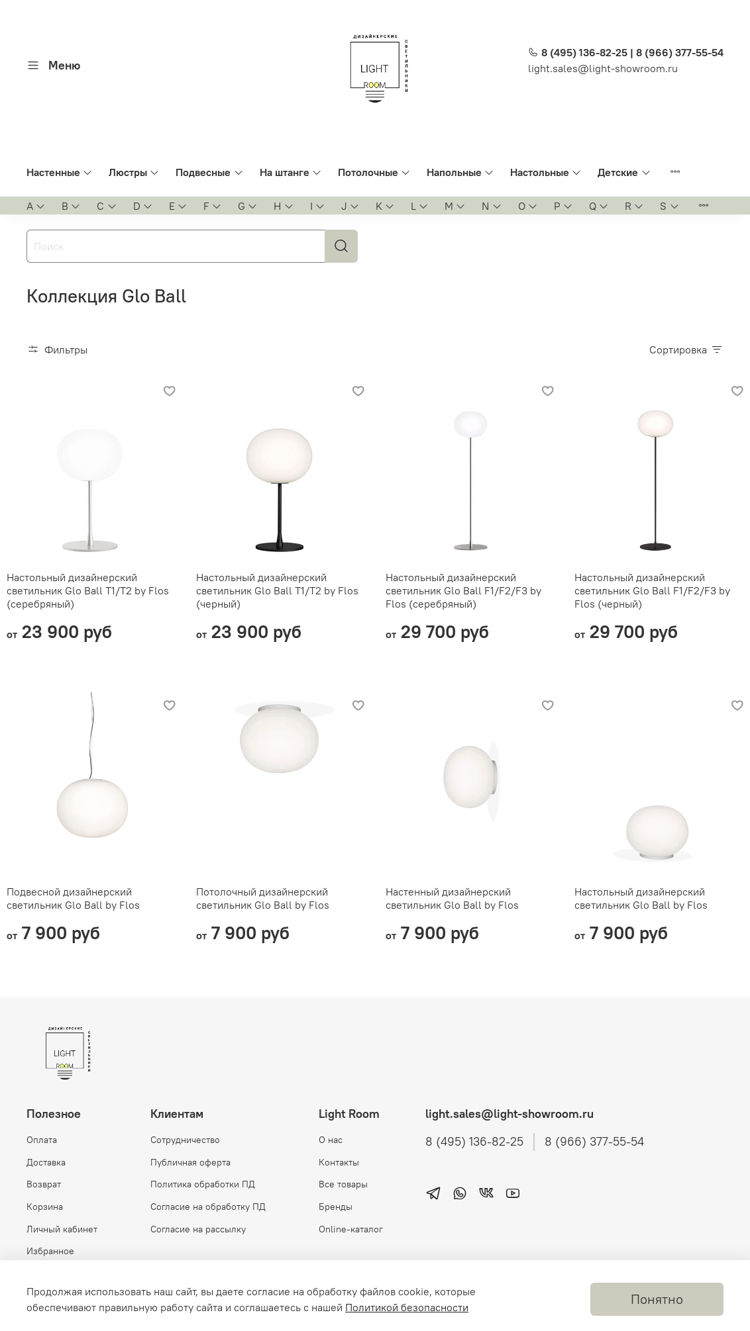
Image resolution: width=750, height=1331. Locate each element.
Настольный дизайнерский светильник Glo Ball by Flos (641, 898)
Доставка (46, 1162)
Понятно (657, 1299)
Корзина (45, 1207)
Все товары (343, 1184)
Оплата (42, 1140)
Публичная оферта (190, 1162)
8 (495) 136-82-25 (474, 1141)
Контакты (339, 1162)
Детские (624, 172)
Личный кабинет (62, 1229)
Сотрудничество (185, 1140)
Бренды (335, 1207)
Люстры (134, 172)
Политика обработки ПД (202, 1184)
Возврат (44, 1184)
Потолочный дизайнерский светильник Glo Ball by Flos (262, 898)
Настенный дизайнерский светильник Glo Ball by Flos (452, 898)
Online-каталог (351, 1229)
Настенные (60, 172)
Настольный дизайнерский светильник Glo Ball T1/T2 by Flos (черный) (277, 590)
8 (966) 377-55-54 (594, 1141)
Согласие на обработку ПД (208, 1207)
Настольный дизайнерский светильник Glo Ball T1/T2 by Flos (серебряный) (88, 590)
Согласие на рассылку (198, 1229)
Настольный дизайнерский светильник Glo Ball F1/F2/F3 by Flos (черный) (652, 590)
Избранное (50, 1251)
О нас (331, 1140)
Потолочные (374, 172)
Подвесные (209, 172)
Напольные (460, 172)
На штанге (291, 172)
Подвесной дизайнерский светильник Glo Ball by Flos (73, 898)
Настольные (546, 172)
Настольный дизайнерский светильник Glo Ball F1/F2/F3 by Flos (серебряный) (463, 590)
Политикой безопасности (406, 1307)
